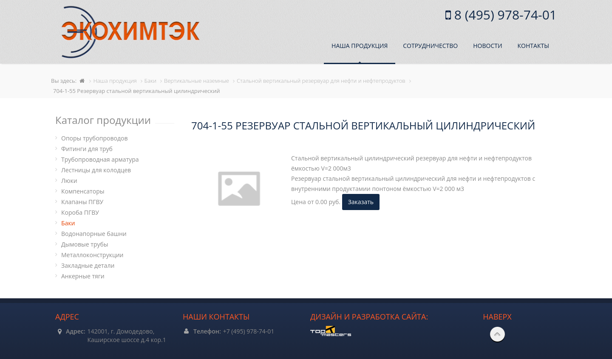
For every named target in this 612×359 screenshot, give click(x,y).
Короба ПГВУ (80, 212)
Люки (69, 181)
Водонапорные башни (94, 234)
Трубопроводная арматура (100, 159)
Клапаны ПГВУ (82, 202)
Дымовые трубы (84, 244)
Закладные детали (87, 265)
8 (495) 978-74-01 (504, 14)
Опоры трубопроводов (94, 138)
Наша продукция (360, 46)
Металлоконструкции (92, 255)
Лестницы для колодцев (96, 170)
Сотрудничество (430, 46)
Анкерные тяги (83, 276)
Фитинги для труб (87, 149)
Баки (68, 223)
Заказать (361, 202)
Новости (487, 46)
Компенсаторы (82, 191)
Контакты (533, 46)
